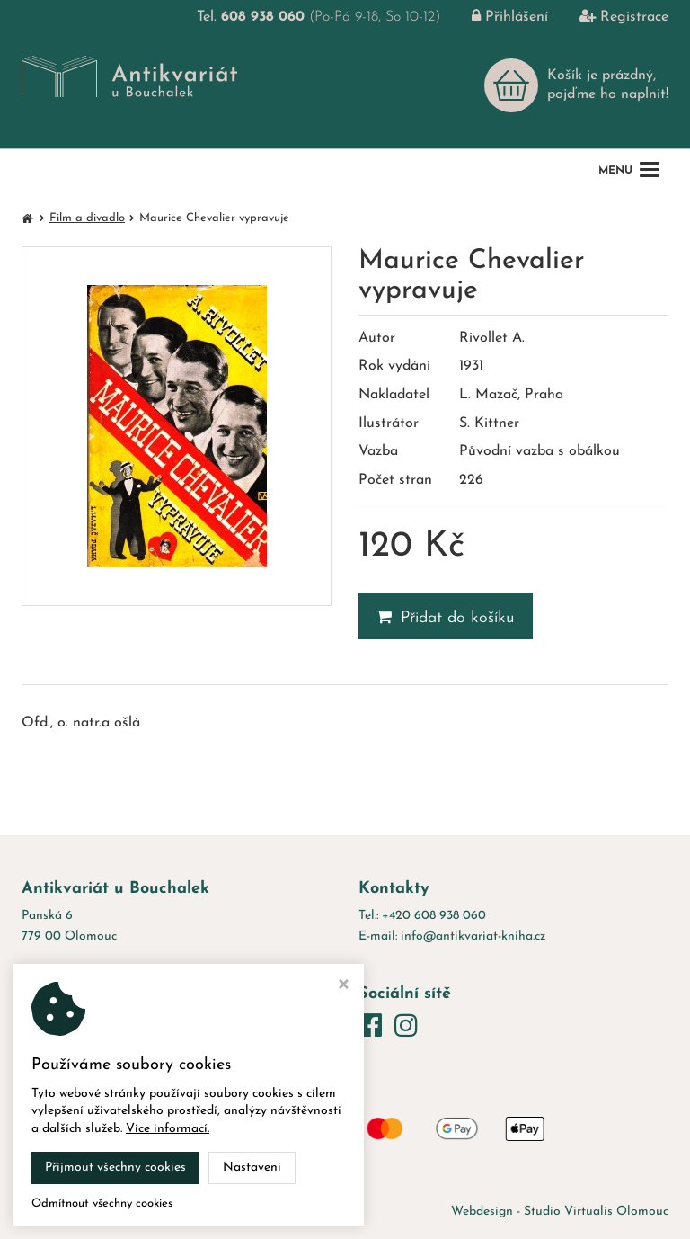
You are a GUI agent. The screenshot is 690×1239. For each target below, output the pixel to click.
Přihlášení (496, 17)
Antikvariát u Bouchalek (200, 1211)
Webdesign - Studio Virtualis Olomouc (559, 1211)
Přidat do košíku (445, 618)
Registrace (610, 17)
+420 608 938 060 (434, 916)
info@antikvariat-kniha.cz (473, 936)
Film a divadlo (87, 218)
